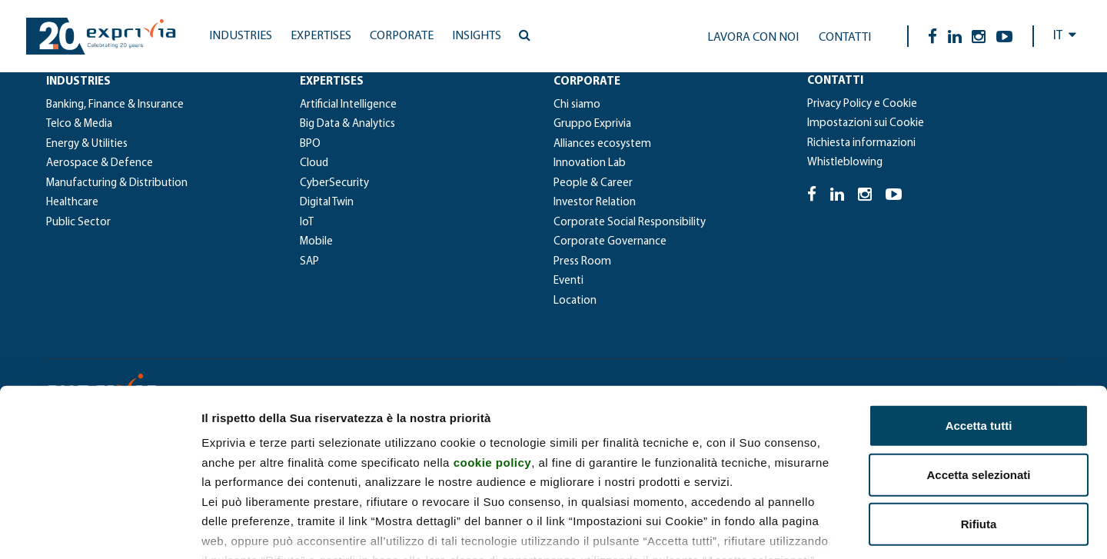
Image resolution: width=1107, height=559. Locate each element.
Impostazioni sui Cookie (865, 123)
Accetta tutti (979, 323)
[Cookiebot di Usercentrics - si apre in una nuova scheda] (99, 529)
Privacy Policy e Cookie (862, 104)
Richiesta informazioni (861, 143)
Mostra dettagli (808, 528)
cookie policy (493, 359)
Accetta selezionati (978, 372)
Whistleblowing (845, 162)
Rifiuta (979, 421)
